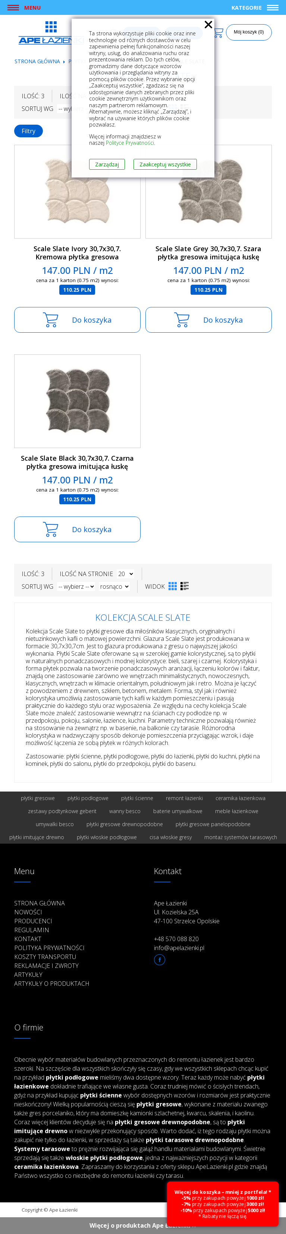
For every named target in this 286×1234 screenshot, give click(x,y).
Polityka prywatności (49, 948)
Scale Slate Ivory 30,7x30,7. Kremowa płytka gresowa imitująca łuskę (77, 257)
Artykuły (28, 975)
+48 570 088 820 (176, 939)
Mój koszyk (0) (249, 32)
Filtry (28, 131)
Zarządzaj (107, 164)
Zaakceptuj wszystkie (165, 164)
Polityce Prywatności (130, 142)
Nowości (28, 912)
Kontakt (27, 939)
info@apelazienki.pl (179, 948)
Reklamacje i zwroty (46, 966)
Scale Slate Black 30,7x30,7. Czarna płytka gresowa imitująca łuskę (77, 462)
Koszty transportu (45, 957)
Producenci (33, 921)
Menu (32, 7)
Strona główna (37, 61)
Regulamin (31, 930)
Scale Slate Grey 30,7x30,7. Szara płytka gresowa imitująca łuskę (208, 253)
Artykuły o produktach (51, 983)
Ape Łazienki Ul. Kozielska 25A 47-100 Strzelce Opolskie (187, 912)
